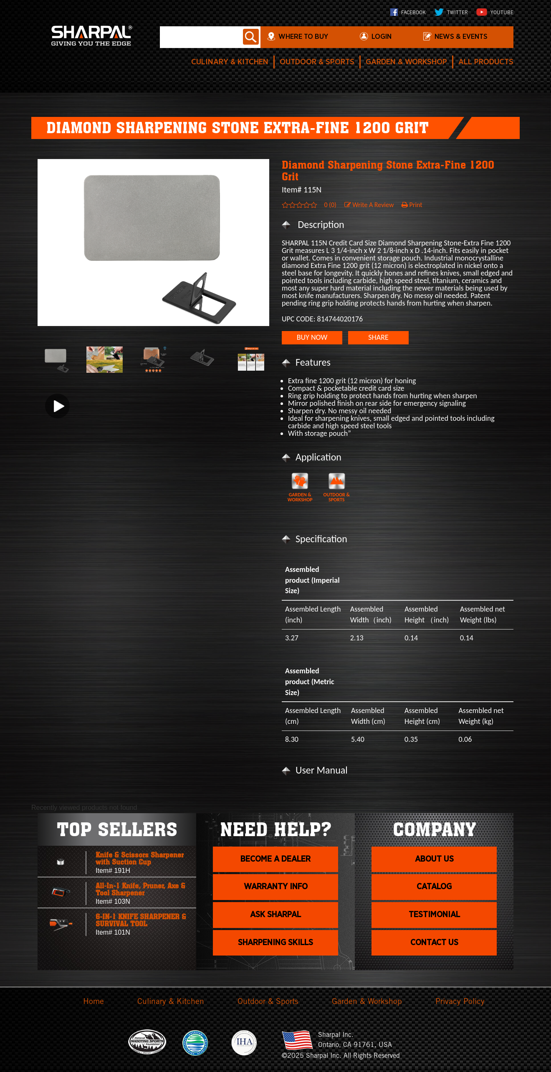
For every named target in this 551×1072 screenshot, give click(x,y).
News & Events (467, 37)
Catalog (434, 891)
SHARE (378, 337)
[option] (153, 242)
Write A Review (369, 205)
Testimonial (434, 922)
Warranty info (275, 891)
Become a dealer (275, 861)
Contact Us (434, 953)
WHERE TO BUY (311, 37)
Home (90, 1002)
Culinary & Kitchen (211, 62)
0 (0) (330, 205)
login (388, 37)
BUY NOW (312, 337)
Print (412, 205)
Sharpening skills (276, 953)
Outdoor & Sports (304, 62)
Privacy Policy (462, 1002)
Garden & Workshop (399, 62)
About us (434, 861)
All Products (484, 62)
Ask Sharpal (275, 922)
